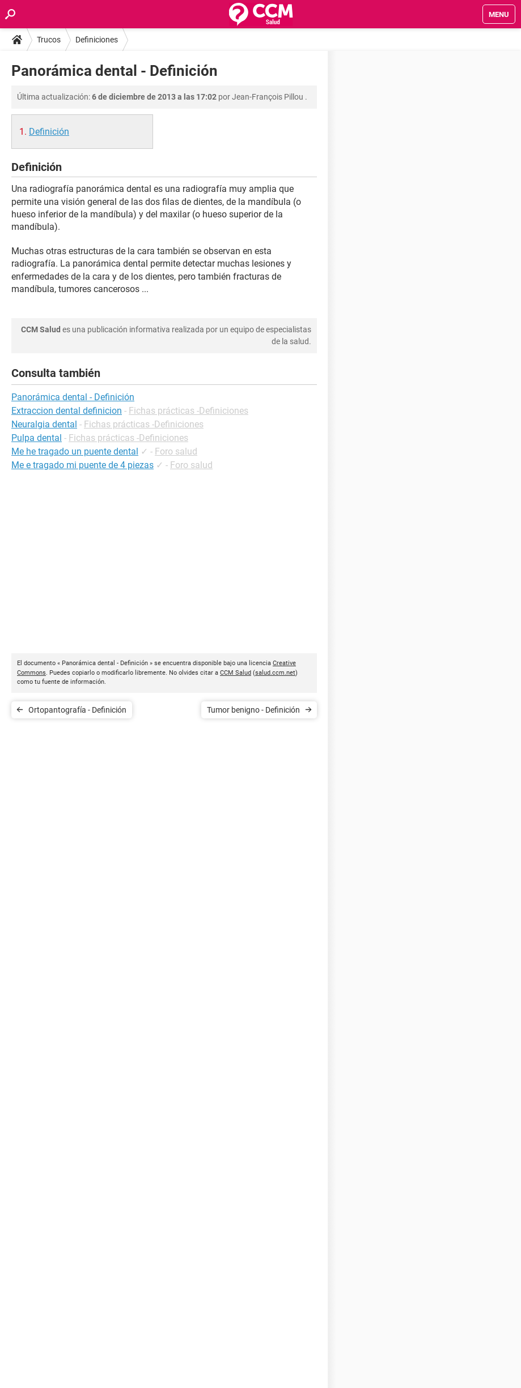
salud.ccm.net (275, 672)
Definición (49, 131)
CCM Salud (235, 672)
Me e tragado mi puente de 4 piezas (82, 465)
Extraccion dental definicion (66, 410)
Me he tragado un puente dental (74, 451)
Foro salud (176, 451)
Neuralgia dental (44, 424)
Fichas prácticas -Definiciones (188, 410)
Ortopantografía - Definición (77, 709)
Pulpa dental (36, 437)
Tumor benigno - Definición (253, 709)
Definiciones (96, 39)
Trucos (49, 39)
